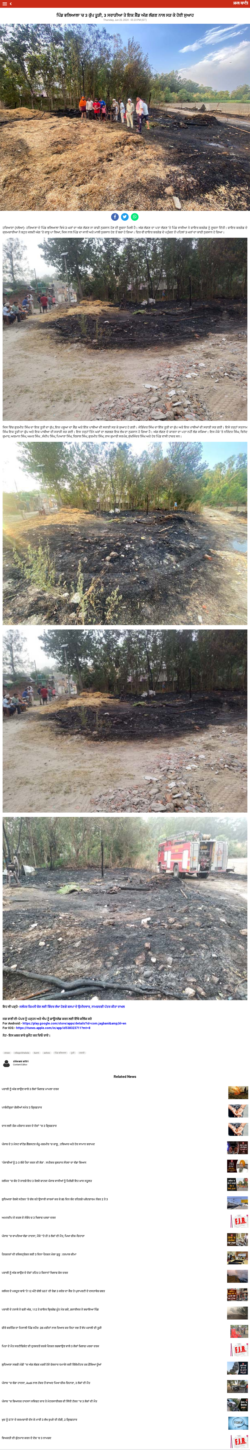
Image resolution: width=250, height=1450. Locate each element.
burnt (36, 1053)
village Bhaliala (22, 1053)
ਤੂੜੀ (72, 1053)
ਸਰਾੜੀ (82, 1053)
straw (7, 1053)
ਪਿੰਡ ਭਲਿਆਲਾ (60, 1053)
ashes (47, 1053)
